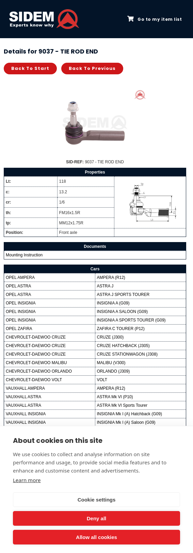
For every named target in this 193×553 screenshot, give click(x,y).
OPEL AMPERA (20, 277)
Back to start (30, 68)
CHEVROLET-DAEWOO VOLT (34, 379)
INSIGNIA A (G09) (113, 303)
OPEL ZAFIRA (19, 328)
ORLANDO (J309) (113, 371)
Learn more (27, 480)
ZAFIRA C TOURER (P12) (121, 328)
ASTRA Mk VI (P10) (115, 396)
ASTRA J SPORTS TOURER (123, 294)
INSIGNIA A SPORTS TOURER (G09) (131, 320)
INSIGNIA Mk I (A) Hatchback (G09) (129, 414)
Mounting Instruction (24, 255)
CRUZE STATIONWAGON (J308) (127, 354)
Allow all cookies (96, 537)
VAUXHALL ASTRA (23, 396)
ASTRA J (105, 286)
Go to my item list (154, 19)
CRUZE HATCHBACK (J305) (123, 345)
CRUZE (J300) (110, 337)
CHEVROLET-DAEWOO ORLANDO (39, 371)
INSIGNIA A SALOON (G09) (122, 311)
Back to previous (92, 68)
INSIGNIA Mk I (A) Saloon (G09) (126, 422)
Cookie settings (97, 500)
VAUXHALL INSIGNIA (26, 414)
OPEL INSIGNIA (21, 303)
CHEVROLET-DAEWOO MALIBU (36, 362)
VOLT (102, 379)
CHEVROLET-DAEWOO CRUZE (36, 337)
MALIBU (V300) (111, 362)
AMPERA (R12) (111, 277)
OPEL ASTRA (18, 286)
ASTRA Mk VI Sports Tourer (122, 405)
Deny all (97, 518)
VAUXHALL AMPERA (25, 388)
